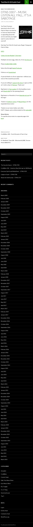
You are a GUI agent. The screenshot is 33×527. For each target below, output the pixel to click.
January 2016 (4, 352)
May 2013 (3, 453)
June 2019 (4, 223)
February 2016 (5, 349)
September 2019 (5, 214)
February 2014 (5, 425)
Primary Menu (31, 2)
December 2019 (5, 205)
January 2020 (4, 201)
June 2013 (4, 450)
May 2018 (3, 264)
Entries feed (4, 510)
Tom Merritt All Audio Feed (10, 2)
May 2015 (3, 377)
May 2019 (3, 227)
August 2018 (4, 255)
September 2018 (5, 252)
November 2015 (5, 359)
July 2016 (3, 333)
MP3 (2, 51)
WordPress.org (5, 517)
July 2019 (3, 220)
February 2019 (5, 236)
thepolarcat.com (24, 95)
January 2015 (4, 390)
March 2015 (4, 384)
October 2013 (5, 437)
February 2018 (5, 274)
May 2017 (3, 302)
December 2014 (5, 393)
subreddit (29, 110)
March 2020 (4, 195)
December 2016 (5, 318)
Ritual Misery (22, 101)
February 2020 (5, 198)
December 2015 (5, 355)
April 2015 (4, 381)
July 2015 (3, 371)
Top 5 (2, 496)
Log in (2, 507)
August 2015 (4, 368)
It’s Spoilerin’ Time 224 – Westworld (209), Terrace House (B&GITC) (16, 140)
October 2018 (5, 249)
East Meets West (6, 483)
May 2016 (3, 340)
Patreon (14, 85)
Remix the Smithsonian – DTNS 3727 (11, 177)
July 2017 (3, 296)
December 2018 (5, 242)
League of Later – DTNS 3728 (9, 174)
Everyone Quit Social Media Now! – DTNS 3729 (14, 171)
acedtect (11, 21)
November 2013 (5, 434)
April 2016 (4, 343)
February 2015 (5, 387)
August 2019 (4, 217)
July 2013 (3, 447)
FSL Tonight (4, 486)
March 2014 (4, 421)
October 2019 (5, 211)
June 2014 (4, 412)
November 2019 (5, 208)
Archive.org (28, 60)
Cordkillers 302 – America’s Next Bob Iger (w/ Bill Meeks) (16, 168)
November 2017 (5, 283)
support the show (18, 83)
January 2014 (4, 428)
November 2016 (5, 321)
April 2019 (4, 230)
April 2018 (4, 267)
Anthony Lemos (12, 101)
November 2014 (5, 396)
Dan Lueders (13, 89)
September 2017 (5, 289)
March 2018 (4, 271)
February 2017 (5, 311)
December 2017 (5, 280)
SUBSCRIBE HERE (10, 64)
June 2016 (4, 337)
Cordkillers (4, 474)
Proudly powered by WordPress (8, 525)
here (2, 118)
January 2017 (4, 315)
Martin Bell (6, 91)
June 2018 (4, 261)
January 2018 (4, 277)
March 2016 (4, 346)
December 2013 (5, 431)
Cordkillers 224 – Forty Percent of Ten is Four (16, 133)
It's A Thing (4, 489)
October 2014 (5, 399)
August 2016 (4, 330)
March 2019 (4, 233)
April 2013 (4, 456)
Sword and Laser (5, 493)
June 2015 (4, 374)
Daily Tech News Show (8, 9)
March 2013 (4, 459)
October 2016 (5, 324)
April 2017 (4, 305)
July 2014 (3, 409)
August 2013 (4, 443)
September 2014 (5, 403)
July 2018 (3, 258)
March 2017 (4, 308)
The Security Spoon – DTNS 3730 (10, 165)
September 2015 (5, 365)
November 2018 (5, 245)
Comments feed (5, 514)
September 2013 (5, 440)
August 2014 (4, 406)
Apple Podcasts (17, 68)
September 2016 (5, 327)
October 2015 (5, 362)
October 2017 (5, 286)
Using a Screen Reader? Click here (11, 55)
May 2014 (3, 415)
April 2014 (4, 418)
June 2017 (4, 299)
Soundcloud (12, 72)
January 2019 (4, 239)
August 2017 (4, 293)
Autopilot (3, 471)
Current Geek (5, 477)
